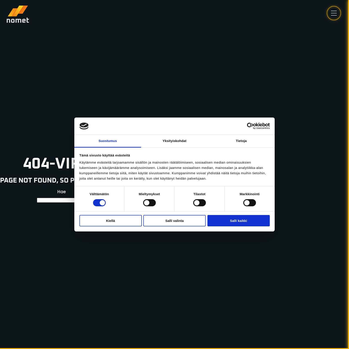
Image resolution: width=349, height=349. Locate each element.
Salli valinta (174, 221)
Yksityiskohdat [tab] (174, 141)
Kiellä (110, 221)
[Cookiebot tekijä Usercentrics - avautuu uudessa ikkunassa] (250, 126)
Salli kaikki (238, 221)
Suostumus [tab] (108, 141)
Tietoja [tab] (241, 141)
